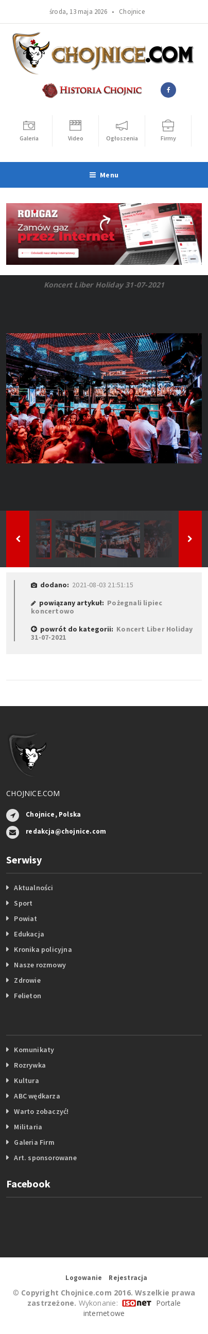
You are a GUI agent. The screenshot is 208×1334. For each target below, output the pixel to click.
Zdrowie (27, 980)
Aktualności (33, 887)
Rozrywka (30, 1065)
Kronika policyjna (43, 949)
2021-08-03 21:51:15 (102, 584)
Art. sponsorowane (45, 1157)
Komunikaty (34, 1049)
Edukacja (29, 934)
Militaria (28, 1126)
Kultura (26, 1080)
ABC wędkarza (37, 1096)
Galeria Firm (34, 1142)
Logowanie (83, 1277)
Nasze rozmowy (40, 964)
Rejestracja (128, 1277)
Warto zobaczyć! (41, 1111)
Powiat (25, 918)
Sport (23, 903)
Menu (104, 175)
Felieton (27, 995)
